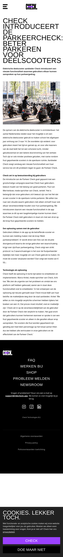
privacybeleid (9, 532)
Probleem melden (31, 378)
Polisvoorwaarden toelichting (31, 449)
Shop (31, 372)
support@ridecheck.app (16, 396)
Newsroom (31, 385)
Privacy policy (31, 442)
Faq (31, 360)
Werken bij (31, 366)
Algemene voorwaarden (31, 436)
